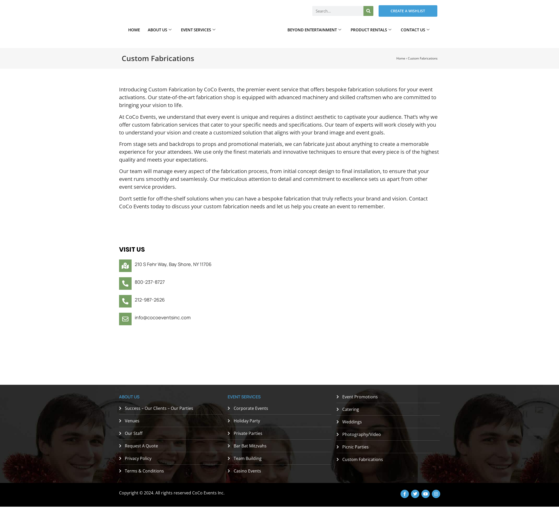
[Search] (368, 11)
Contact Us (415, 29)
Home (134, 29)
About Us (160, 29)
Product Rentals (371, 29)
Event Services (198, 29)
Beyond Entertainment (314, 29)
